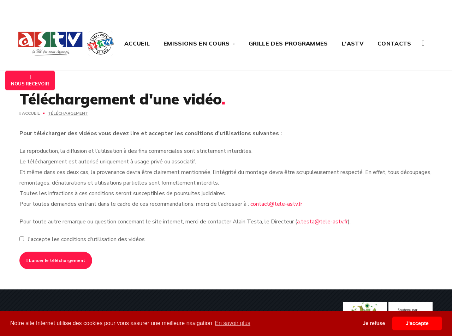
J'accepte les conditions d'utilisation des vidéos (86, 239)
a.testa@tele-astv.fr (322, 222)
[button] (423, 43)
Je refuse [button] (374, 323)
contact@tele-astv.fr (276, 204)
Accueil (29, 113)
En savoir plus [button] (232, 323)
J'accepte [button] (417, 323)
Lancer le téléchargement (55, 260)
